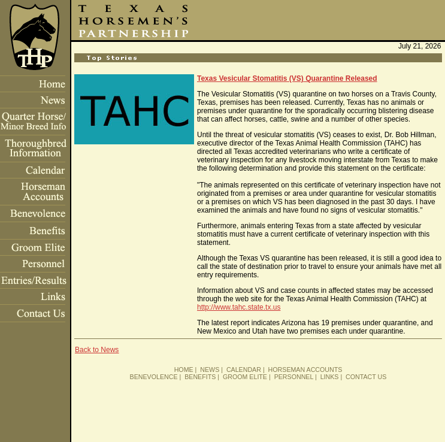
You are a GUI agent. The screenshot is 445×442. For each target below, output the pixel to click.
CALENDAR (243, 369)
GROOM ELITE (245, 376)
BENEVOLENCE (154, 376)
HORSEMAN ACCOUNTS (305, 369)
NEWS (209, 369)
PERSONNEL (293, 376)
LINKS (329, 376)
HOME (183, 369)
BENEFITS (200, 376)
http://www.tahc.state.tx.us (238, 307)
